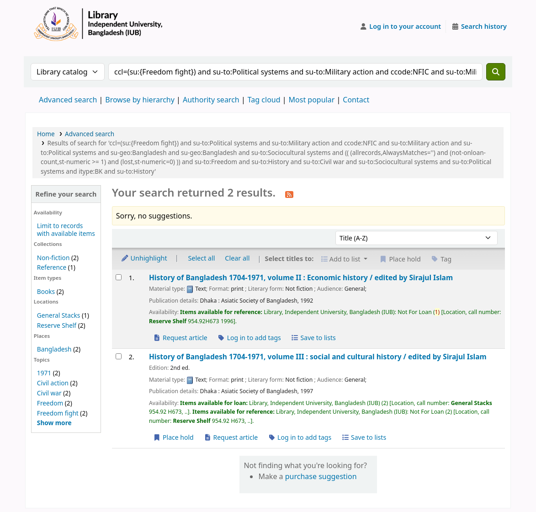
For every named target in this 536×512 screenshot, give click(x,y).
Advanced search (68, 100)
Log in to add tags (249, 337)
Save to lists (313, 337)
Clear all (237, 258)
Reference (51, 267)
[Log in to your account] (400, 26)
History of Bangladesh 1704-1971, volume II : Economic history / (301, 277)
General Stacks (58, 315)
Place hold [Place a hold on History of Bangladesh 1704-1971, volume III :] (173, 437)
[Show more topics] (54, 422)
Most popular (312, 100)
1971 (44, 372)
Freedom (50, 403)
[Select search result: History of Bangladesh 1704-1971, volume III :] (119, 356)
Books (46, 291)
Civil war (49, 393)
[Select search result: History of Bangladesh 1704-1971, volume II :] (119, 277)
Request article (180, 337)
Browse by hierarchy (140, 100)
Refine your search (66, 194)
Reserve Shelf (56, 325)
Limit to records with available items (66, 229)
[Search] (495, 71)
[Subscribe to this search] (289, 194)
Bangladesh (54, 349)
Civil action (53, 383)
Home (46, 133)
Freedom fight (58, 413)
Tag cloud (264, 100)
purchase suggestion (321, 476)
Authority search (211, 100)
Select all (201, 258)
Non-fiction (53, 257)
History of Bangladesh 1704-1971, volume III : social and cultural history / (318, 356)
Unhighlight (144, 258)
